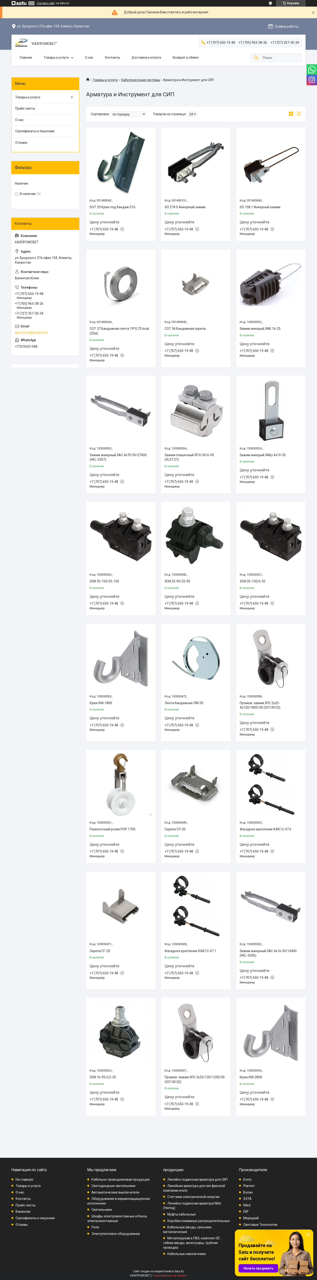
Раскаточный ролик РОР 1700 (112, 829)
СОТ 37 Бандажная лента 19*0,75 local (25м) (119, 331)
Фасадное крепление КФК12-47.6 (265, 829)
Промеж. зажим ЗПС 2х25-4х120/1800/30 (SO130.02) (260, 705)
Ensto (247, 1179)
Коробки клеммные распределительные (198, 1221)
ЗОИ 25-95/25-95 (177, 581)
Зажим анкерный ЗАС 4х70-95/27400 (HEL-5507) (118, 457)
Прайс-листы (25, 108)
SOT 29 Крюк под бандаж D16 (112, 207)
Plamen (249, 1186)
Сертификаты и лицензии (34, 131)
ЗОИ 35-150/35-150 (104, 581)
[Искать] (256, 57)
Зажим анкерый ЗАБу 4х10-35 (263, 455)
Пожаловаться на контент (170, 1275)
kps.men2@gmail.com (31, 332)
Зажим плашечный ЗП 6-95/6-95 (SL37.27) (189, 457)
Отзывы (21, 142)
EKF (246, 1211)
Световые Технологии (260, 1224)
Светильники (102, 1210)
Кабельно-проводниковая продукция (121, 1179)
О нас (89, 57)
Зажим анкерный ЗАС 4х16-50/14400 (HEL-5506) (268, 953)
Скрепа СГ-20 (100, 951)
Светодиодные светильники (113, 1186)
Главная (26, 57)
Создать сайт (46, 3)
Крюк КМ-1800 (101, 703)
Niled (246, 1205)
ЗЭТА (247, 1199)
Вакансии (23, 1211)
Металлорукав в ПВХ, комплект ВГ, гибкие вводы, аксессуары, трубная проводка (192, 1242)
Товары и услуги (56, 57)
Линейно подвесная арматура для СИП (197, 1179)
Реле (95, 1227)
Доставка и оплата (146, 57)
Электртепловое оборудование (116, 1234)
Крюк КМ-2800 (251, 1077)
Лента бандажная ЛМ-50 (184, 703)
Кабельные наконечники (186, 1254)
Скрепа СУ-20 (175, 829)
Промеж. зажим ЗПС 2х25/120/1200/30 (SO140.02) (195, 1079)
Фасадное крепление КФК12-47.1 (190, 951)
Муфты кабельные (181, 1214)
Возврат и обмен (186, 57)
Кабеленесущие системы (140, 80)
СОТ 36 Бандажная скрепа (185, 328)
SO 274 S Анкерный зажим (185, 207)
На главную (24, 1179)
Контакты (112, 57)
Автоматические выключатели (115, 1192)
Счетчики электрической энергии (193, 1197)
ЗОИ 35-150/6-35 (252, 581)
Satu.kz (179, 1271)
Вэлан (248, 1192)
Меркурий (251, 1218)
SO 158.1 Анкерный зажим (260, 207)
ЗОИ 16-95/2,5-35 (103, 1077)
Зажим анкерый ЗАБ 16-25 (260, 328)
